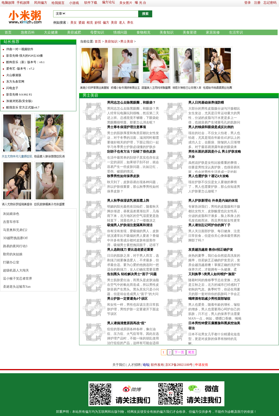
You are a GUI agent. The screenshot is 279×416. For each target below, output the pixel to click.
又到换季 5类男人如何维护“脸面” (212, 274)
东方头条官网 (15, 81)
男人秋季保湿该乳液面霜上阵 (128, 200)
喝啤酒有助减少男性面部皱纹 (209, 298)
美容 (114, 22)
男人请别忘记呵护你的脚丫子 (209, 225)
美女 (73, 22)
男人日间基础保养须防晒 (206, 102)
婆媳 (81, 22)
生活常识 (236, 32)
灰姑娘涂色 (11, 214)
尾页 (191, 352)
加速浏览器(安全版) (19, 101)
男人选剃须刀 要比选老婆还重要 (130, 249)
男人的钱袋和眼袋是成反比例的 (211, 127)
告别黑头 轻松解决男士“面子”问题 (132, 274)
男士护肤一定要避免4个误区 (127, 298)
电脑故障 (8, 2)
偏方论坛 (108, 2)
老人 (122, 22)
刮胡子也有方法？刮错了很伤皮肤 (131, 151)
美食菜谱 (190, 32)
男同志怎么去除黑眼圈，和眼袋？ (131, 102)
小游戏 (74, 3)
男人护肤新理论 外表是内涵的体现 (213, 200)
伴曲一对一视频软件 (19, 49)
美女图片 (125, 3)
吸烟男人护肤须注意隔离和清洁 (129, 225)
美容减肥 (74, 32)
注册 (257, 2)
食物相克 (143, 32)
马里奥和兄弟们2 (15, 230)
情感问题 (120, 32)
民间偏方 (40, 2)
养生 (130, 22)
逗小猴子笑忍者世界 (17, 278)
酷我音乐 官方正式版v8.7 (22, 107)
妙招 (98, 22)
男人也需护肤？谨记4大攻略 (208, 176)
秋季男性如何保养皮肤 (123, 176)
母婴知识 (97, 32)
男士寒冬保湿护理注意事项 (126, 127)
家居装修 (213, 32)
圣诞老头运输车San (17, 286)
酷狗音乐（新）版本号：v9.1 (25, 62)
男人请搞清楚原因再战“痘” (126, 323)
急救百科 (28, 32)
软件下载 (90, 2)
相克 (90, 22)
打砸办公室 (11, 262)
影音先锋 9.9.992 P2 (19, 94)
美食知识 (167, 32)
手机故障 (23, 2)
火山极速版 (13, 75)
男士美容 (126, 41)
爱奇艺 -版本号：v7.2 (20, 68)
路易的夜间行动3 (15, 246)
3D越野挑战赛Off (15, 238)
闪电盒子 (12, 88)
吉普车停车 (11, 222)
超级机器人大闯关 (16, 270)
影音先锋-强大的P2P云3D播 (24, 55)
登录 (247, 2)
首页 (8, 32)
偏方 (106, 22)
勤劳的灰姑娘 (12, 254)
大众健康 (51, 32)
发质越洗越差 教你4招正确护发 (210, 249)
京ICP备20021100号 (179, 365)
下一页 (179, 352)
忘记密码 (270, 2)
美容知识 (111, 41)
